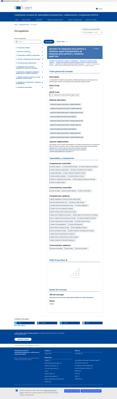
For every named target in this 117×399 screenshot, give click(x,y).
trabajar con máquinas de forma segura (60, 179)
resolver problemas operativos (58, 176)
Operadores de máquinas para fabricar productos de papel (69, 64)
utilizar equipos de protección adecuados (84, 179)
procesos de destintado (56, 248)
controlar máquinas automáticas (89, 166)
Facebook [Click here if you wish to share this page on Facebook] (43, 322)
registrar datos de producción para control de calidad (64, 237)
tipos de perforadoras (85, 190)
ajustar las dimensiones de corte (58, 202)
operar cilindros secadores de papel (59, 227)
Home (15, 24)
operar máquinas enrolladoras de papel (75, 173)
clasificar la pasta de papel (77, 202)
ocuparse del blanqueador (76, 224)
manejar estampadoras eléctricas (87, 218)
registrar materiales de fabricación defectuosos (62, 240)
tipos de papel (69, 248)
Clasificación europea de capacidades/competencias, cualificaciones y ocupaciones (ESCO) (27, 352)
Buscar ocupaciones (20, 38)
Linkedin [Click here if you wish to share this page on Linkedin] (66, 322)
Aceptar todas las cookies (72, 391)
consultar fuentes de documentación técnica (61, 205)
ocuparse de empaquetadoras (58, 224)
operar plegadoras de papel (79, 227)
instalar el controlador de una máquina (82, 169)
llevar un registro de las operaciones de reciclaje (63, 218)
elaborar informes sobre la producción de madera (63, 211)
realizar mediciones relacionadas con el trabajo (81, 230)
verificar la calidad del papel (57, 182)
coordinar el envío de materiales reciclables (61, 208)
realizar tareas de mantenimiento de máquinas (62, 233)
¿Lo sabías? (23, 1)
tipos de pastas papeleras (69, 190)
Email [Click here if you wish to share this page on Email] (87, 322)
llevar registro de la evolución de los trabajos (86, 215)
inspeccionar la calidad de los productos (60, 215)
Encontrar (48, 41)
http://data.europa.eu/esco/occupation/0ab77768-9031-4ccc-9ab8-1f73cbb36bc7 (71, 297)
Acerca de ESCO (26, 19)
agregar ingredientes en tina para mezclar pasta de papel (65, 199)
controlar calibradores (82, 205)
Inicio (16, 19)
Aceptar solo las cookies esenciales (91, 391)
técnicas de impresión (81, 248)
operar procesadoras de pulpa (58, 230)
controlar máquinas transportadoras (59, 169)
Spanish (99, 9)
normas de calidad (55, 190)
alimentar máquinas (55, 166)
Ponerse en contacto (91, 19)
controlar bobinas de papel (71, 166)
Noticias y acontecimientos (75, 19)
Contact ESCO (48, 353)
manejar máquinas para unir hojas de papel (61, 221)
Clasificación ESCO (24, 24)
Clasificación (39, 19)
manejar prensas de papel (83, 221)
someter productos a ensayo (76, 176)
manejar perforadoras (56, 173)
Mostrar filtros (61, 41)
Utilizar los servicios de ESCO (55, 19)
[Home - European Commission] (25, 7)
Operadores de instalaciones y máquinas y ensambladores (63, 60)
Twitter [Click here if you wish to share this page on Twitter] (19, 322)
